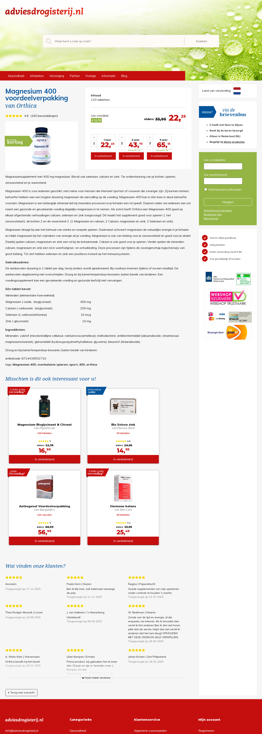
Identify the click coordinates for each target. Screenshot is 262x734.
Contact (139, 673)
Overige (90, 76)
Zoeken (201, 41)
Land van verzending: (221, 90)
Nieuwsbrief (211, 218)
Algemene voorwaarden (150, 654)
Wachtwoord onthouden (225, 189)
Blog (124, 76)
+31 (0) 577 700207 (19, 660)
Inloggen (228, 202)
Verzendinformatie (146, 666)
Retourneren (142, 660)
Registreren (206, 654)
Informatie (108, 76)
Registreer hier (213, 214)
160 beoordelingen (44, 116)
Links (137, 679)
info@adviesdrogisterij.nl (21, 654)
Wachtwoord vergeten (218, 210)
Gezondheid (16, 76)
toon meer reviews (96, 602)
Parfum (75, 76)
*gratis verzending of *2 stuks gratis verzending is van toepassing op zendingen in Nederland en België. (131, 730)
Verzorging (56, 76)
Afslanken (37, 76)
